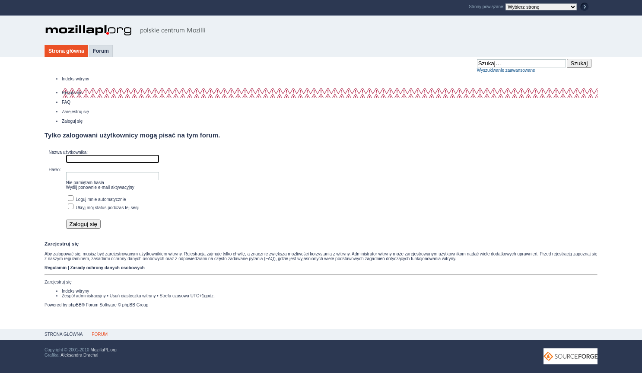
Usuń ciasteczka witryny (133, 295)
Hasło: (55, 169)
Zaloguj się (72, 121)
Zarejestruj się (75, 111)
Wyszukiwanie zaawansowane (506, 70)
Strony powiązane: (487, 6)
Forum (101, 51)
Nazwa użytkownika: (68, 152)
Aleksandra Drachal (79, 355)
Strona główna (66, 51)
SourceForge (570, 356)
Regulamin (72, 92)
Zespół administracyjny (84, 295)
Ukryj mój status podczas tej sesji (104, 207)
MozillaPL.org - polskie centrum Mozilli (125, 30)
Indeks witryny (75, 79)
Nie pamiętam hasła (85, 182)
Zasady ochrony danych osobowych (107, 267)
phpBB (75, 305)
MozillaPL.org (103, 349)
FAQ (66, 102)
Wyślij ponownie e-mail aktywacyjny (100, 187)
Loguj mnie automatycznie (97, 199)
